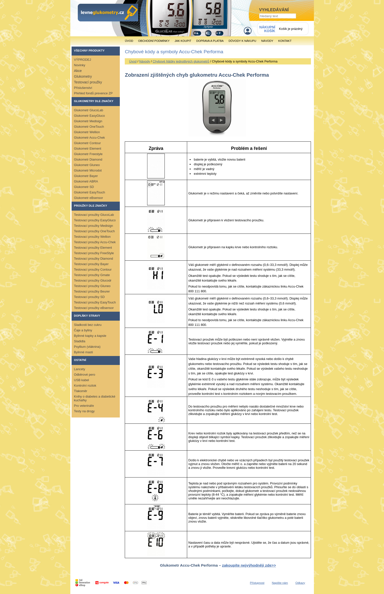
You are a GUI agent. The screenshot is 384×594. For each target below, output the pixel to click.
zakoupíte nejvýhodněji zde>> (249, 565)
